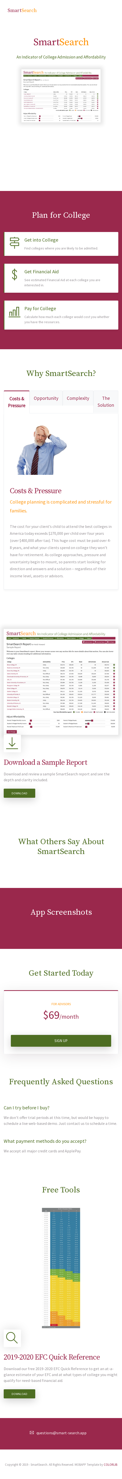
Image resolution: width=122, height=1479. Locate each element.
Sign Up (61, 1040)
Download (19, 793)
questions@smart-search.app (61, 1432)
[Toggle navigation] (107, 11)
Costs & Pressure (16, 402)
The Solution (106, 401)
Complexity (78, 398)
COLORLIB (110, 1464)
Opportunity (46, 398)
